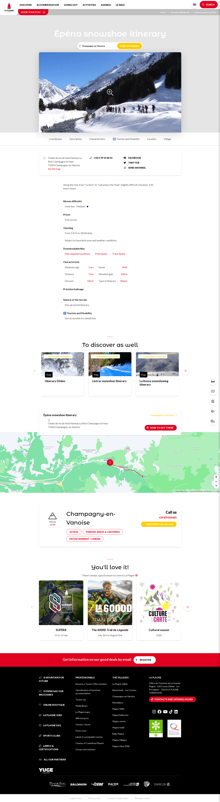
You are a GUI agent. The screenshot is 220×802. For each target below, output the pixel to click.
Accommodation (48, 4)
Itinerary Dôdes (55, 381)
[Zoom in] (216, 477)
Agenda (106, 4)
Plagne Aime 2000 (120, 746)
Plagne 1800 (118, 709)
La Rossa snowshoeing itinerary (154, 382)
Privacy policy (94, 798)
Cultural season (159, 630)
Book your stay (33, 12)
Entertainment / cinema (84, 538)
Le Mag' (120, 4)
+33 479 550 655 (168, 517)
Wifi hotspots (82, 718)
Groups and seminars (86, 749)
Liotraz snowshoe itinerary (109, 381)
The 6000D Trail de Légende (110, 630)
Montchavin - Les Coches (124, 690)
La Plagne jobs (50, 715)
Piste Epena (101, 253)
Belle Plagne (118, 733)
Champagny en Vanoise (58, 356)
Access (73, 531)
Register (145, 659)
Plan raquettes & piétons (77, 253)
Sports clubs (49, 735)
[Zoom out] (216, 481)
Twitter (131, 162)
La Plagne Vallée (120, 684)
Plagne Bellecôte (120, 715)
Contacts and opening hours (173, 699)
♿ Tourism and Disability (126, 138)
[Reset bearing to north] (216, 486)
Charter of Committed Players (90, 743)
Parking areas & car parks (103, 531)
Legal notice (75, 798)
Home (164, 12)
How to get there (162, 427)
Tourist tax (81, 699)
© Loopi (216, 491)
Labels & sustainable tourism (89, 737)
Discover (26, 4)
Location (151, 138)
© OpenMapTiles (180, 491)
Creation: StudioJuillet (117, 798)
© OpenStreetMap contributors (200, 491)
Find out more (129, 46)
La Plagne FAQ (50, 725)
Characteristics (97, 138)
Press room (81, 730)
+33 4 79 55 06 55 (100, 157)
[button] (185, 370)
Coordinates (55, 138)
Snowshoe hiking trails (182, 12)
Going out (71, 4)
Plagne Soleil (118, 727)
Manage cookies (142, 798)
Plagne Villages (119, 740)
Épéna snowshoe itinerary (205, 12)
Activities (89, 4)
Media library (82, 706)
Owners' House (83, 724)
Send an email (135, 167)
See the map (54, 168)
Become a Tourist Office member (91, 684)
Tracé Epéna (118, 253)
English (194, 4)
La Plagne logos (83, 712)
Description (75, 138)
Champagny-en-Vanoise (123, 696)
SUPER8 (61, 630)
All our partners (52, 759)
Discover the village (160, 524)
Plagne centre (119, 721)
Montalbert (117, 702)
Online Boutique (52, 704)
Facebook (132, 157)
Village (167, 138)
